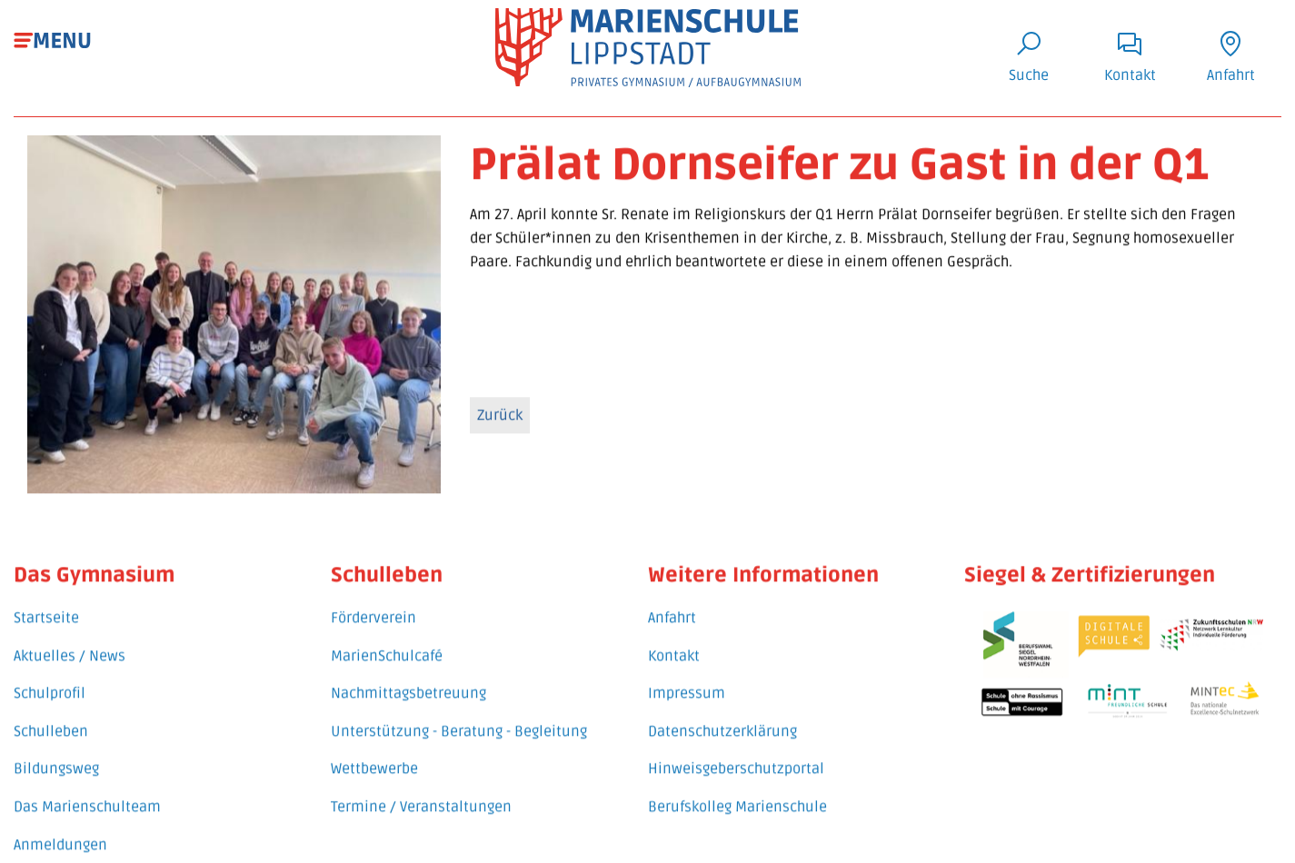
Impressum (686, 683)
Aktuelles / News (69, 645)
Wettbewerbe (374, 758)
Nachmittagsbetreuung (408, 683)
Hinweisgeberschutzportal (736, 758)
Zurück (500, 418)
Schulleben (51, 720)
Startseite (46, 608)
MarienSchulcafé (387, 645)
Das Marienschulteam (87, 796)
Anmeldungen (60, 834)
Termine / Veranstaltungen (421, 796)
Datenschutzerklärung (722, 720)
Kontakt (674, 645)
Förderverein (373, 608)
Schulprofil (49, 683)
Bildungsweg (56, 758)
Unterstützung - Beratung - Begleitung (459, 720)
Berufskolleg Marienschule (737, 796)
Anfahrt (672, 608)
